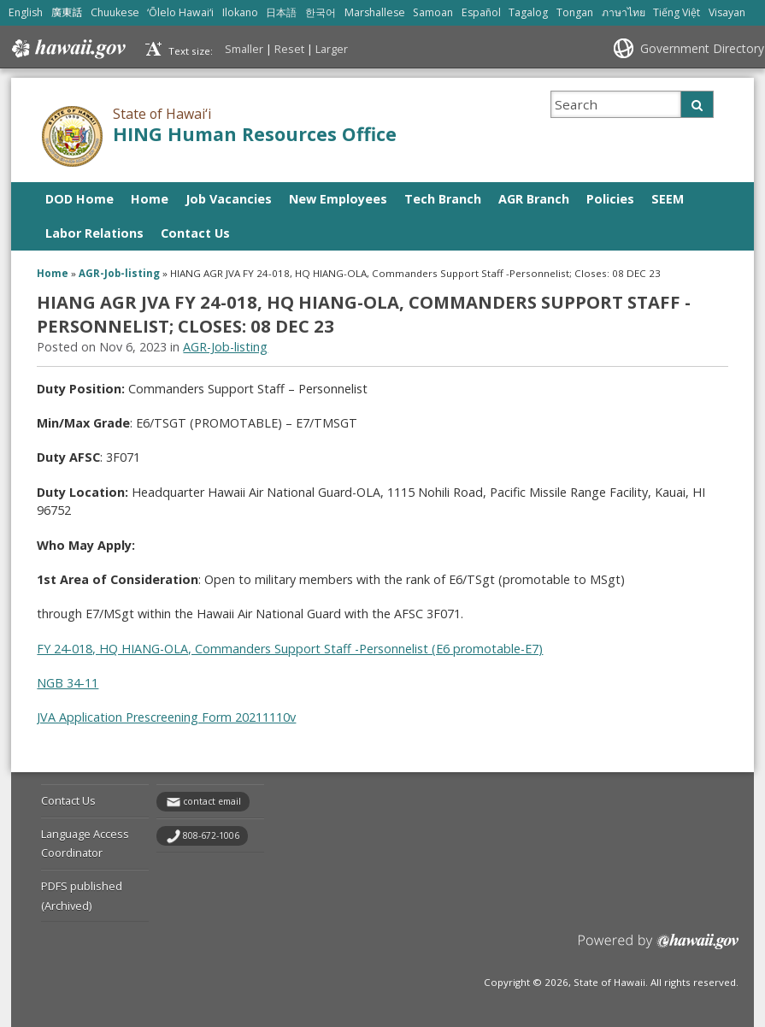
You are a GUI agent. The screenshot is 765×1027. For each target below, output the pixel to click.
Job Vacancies (228, 199)
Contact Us (195, 233)
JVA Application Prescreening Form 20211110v (166, 717)
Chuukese (115, 12)
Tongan (574, 12)
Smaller (244, 48)
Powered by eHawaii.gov (659, 948)
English (26, 12)
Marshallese (374, 12)
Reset (289, 48)
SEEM (667, 199)
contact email (212, 801)
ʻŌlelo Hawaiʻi (180, 12)
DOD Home (79, 199)
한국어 (320, 12)
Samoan (433, 12)
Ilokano (240, 12)
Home (149, 199)
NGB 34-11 (67, 683)
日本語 (281, 12)
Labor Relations (94, 233)
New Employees (338, 199)
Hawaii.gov (67, 49)
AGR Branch (533, 199)
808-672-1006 (211, 835)
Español (481, 12)
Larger (331, 48)
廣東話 (66, 12)
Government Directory (702, 48)
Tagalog (528, 12)
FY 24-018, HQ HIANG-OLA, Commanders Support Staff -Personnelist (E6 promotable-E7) (290, 648)
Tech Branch (442, 199)
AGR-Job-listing (119, 273)
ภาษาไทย (623, 12)
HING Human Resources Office (255, 133)
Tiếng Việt (676, 12)
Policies (610, 199)
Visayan (727, 12)
